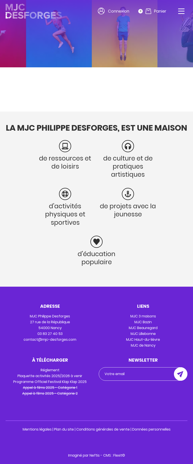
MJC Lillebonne (143, 333)
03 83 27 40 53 (50, 333)
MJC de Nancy (143, 345)
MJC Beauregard (143, 327)
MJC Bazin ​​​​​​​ (143, 322)
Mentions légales (37, 429)
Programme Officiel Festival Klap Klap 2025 (50, 381)
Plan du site (64, 429)
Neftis (95, 455)
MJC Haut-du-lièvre (143, 339)
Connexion (118, 11)
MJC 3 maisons (143, 316)
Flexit (117, 455)
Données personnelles (151, 429)
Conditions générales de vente (103, 429)
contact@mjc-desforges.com (50, 339)
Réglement (50, 370)
